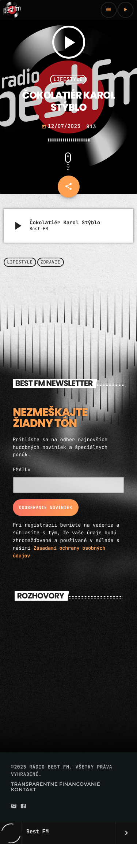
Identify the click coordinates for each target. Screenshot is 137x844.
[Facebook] (23, 806)
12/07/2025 (63, 126)
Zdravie (51, 262)
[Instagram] (14, 806)
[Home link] (12, 9)
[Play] (125, 10)
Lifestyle (68, 79)
